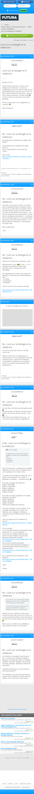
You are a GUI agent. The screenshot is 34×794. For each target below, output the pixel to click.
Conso (16, 783)
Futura (4, 783)
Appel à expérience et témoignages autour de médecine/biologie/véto (16, 726)
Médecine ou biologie (8, 718)
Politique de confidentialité (12, 787)
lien (9, 709)
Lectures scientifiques (7, 29)
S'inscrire (25, 2)
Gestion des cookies (25, 783)
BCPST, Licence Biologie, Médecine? (12, 742)
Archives (10, 783)
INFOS (30, 27)
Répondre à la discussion (16, 36)
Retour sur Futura (8, 2)
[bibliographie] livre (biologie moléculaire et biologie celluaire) (15, 734)
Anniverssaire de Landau (19, 709)
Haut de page (25, 787)
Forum (7, 25)
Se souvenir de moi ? (13, 10)
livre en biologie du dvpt (9, 748)
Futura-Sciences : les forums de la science (13, 27)
